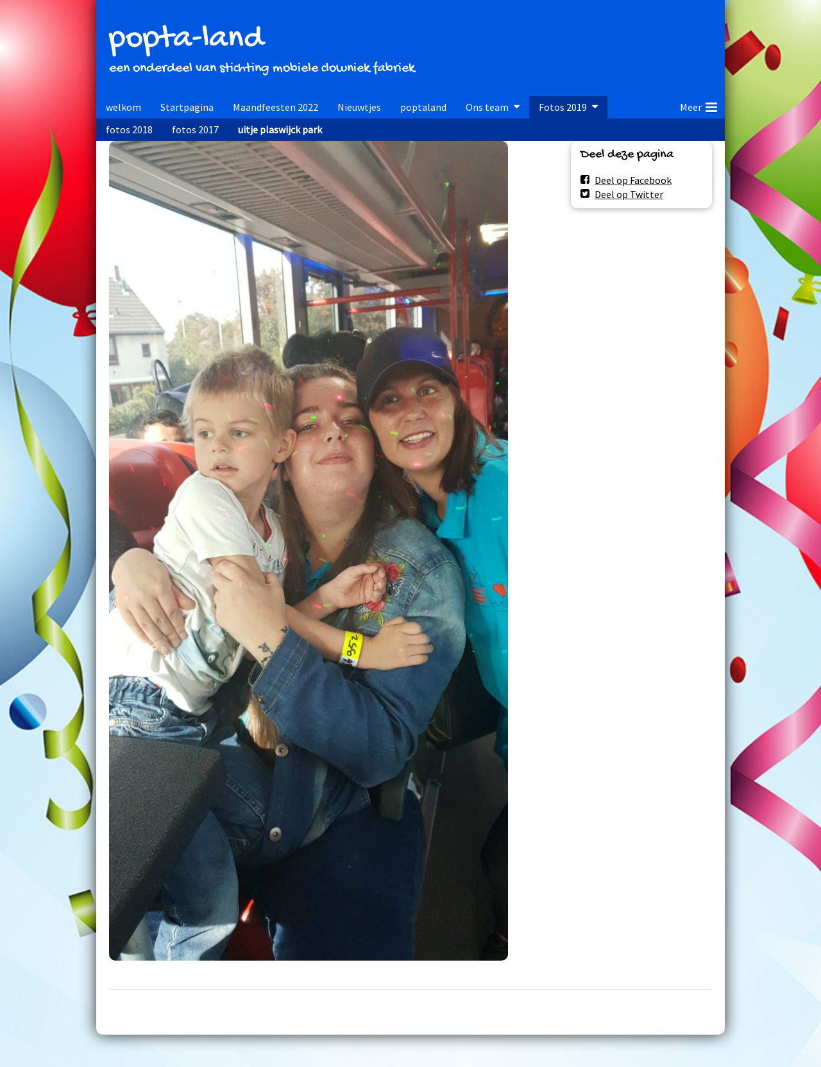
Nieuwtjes (359, 107)
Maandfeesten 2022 (275, 107)
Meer (698, 105)
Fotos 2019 (563, 107)
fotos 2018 (129, 129)
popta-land (186, 39)
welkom (123, 107)
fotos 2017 (195, 129)
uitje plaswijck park (280, 129)
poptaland (423, 107)
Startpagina (187, 107)
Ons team (487, 107)
